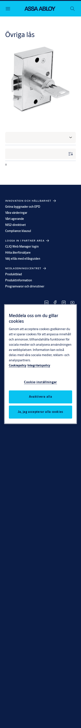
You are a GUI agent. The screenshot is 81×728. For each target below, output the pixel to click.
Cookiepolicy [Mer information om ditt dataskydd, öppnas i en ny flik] (17, 365)
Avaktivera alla (40, 397)
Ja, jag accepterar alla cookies (40, 412)
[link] (46, 302)
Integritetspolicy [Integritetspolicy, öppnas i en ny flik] (38, 365)
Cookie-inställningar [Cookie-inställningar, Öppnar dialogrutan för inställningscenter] (40, 382)
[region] (40, 364)
